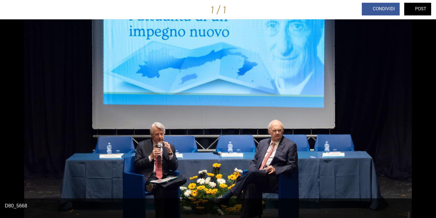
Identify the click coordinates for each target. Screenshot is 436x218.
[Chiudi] (12, 9)
